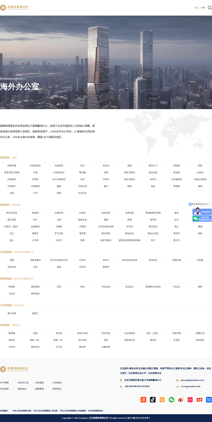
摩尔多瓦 (153, 226)
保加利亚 (106, 213)
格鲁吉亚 (82, 220)
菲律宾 (35, 179)
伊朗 (106, 172)
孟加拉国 (153, 172)
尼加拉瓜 (11, 267)
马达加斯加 (129, 333)
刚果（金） (35, 340)
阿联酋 (176, 165)
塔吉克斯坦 (129, 179)
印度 (35, 172)
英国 (82, 240)
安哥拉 (176, 340)
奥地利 (35, 213)
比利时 (82, 213)
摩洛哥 (153, 340)
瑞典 (200, 233)
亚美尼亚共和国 (11, 172)
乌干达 (59, 347)
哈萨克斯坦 (129, 172)
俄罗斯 (82, 233)
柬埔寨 (176, 186)
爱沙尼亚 (11, 220)
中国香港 (35, 186)
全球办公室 (23, 382)
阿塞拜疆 (11, 165)
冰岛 (176, 220)
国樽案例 (39, 389)
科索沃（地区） (11, 226)
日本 (82, 179)
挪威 (200, 226)
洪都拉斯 (176, 260)
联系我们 (57, 389)
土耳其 (35, 240)
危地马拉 (153, 260)
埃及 (106, 340)
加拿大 (106, 260)
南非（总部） (153, 333)
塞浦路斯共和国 (153, 213)
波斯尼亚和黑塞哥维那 (129, 240)
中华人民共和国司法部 (21, 411)
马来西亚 (59, 165)
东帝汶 (153, 179)
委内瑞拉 (35, 293)
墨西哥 (106, 267)
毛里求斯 (176, 333)
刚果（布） (58, 340)
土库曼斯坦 (176, 179)
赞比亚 (82, 347)
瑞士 (12, 240)
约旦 (82, 165)
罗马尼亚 (59, 233)
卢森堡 (82, 226)
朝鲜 (129, 186)
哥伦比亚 (106, 287)
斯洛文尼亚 (153, 233)
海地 (59, 267)
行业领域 (57, 382)
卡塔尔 (106, 179)
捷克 (176, 213)
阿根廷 (12, 287)
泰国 (129, 165)
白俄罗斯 (59, 213)
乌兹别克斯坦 (200, 179)
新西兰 (35, 313)
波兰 (12, 233)
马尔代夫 (82, 193)
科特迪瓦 (200, 340)
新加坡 (176, 172)
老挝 (153, 186)
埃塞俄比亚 (129, 340)
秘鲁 (200, 287)
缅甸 (200, 186)
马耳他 (129, 226)
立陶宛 (59, 226)
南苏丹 (12, 340)
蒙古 (106, 186)
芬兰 (35, 220)
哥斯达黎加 (35, 260)
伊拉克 (106, 165)
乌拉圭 (12, 293)
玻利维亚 (35, 287)
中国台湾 (82, 186)
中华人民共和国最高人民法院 (45, 411)
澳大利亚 (11, 313)
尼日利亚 (106, 333)
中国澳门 (11, 186)
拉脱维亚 (35, 226)
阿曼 (200, 165)
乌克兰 (59, 240)
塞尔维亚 (106, 233)
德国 (106, 220)
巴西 (59, 287)
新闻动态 (22, 389)
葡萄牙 (35, 233)
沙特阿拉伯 (58, 172)
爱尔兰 (176, 240)
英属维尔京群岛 (153, 287)
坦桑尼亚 (106, 347)
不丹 (35, 193)
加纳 (35, 333)
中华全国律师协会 (95, 411)
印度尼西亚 (35, 165)
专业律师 (4, 389)
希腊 (129, 220)
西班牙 (176, 233)
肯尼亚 (59, 333)
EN (203, 8)
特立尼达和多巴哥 (59, 260)
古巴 (35, 267)
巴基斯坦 (11, 179)
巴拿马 (82, 260)
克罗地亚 (129, 213)
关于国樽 (4, 382)
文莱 (12, 193)
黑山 (176, 226)
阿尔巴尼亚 (11, 213)
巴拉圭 (176, 287)
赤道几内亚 (82, 333)
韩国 (59, 193)
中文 (196, 8)
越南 (59, 186)
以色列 (200, 172)
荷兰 (153, 240)
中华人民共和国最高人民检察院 (73, 411)
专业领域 (39, 382)
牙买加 (82, 267)
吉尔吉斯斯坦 (58, 179)
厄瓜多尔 (129, 287)
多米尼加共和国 (129, 260)
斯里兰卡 (153, 165)
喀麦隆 (12, 333)
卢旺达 (12, 347)
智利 (82, 287)
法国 (59, 220)
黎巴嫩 (82, 172)
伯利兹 (200, 260)
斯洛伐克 (129, 233)
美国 (12, 260)
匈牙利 (153, 220)
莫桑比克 (200, 333)
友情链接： (4, 411)
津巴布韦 (82, 340)
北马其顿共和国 (106, 226)
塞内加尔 (35, 347)
